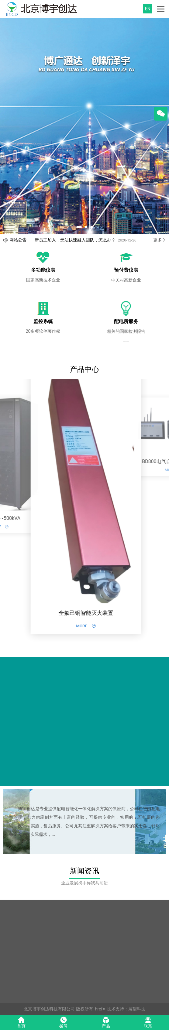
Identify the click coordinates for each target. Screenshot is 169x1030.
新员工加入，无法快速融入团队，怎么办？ (75, 240)
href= (100, 1008)
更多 (159, 240)
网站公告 (17, 240)
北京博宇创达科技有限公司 (49, 1008)
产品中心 (84, 369)
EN (147, 8)
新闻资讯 (84, 871)
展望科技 (136, 1008)
